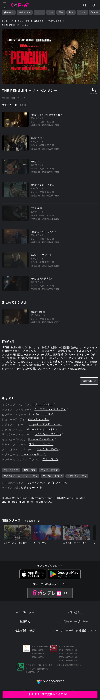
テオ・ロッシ (50, 459)
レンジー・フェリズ (41, 414)
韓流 (50, 12)
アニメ (39, 12)
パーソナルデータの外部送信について (75, 630)
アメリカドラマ (49, 470)
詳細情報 (89, 381)
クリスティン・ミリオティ (50, 409)
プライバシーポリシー (75, 621)
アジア (82, 12)
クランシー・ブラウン (48, 434)
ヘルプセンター (25, 612)
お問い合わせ (75, 612)
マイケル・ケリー (38, 419)
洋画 (61, 12)
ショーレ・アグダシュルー (45, 424)
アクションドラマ (77, 475)
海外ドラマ (30, 470)
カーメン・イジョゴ (33, 454)
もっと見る (30, 520)
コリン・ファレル (42, 404)
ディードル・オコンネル (40, 429)
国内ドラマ (24, 12)
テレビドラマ (11, 470)
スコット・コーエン (41, 444)
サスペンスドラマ (52, 475)
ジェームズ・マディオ (41, 439)
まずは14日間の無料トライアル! (50, 694)
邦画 (71, 12)
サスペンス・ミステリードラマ (21, 475)
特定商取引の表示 (25, 630)
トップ (8, 12)
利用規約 (25, 621)
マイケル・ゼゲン (48, 449)
